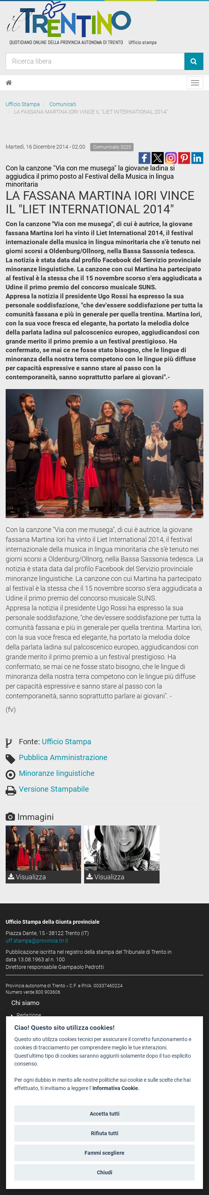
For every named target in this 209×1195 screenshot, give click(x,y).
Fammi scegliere (104, 1153)
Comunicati (62, 104)
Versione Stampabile (54, 789)
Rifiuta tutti (104, 1133)
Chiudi (104, 1172)
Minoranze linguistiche (57, 773)
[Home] (9, 82)
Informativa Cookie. (116, 1088)
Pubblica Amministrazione (63, 757)
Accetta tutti (105, 1114)
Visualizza (27, 877)
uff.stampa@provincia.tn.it (37, 941)
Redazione (29, 1015)
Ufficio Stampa (23, 104)
